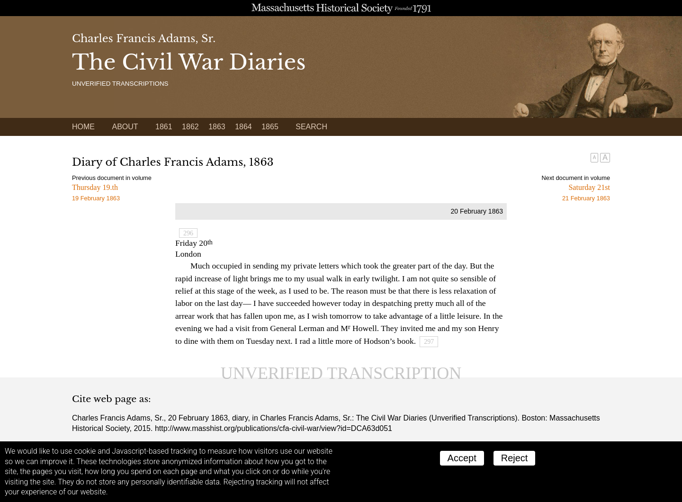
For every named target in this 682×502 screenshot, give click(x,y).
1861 (163, 127)
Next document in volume (576, 177)
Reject (514, 458)
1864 (243, 127)
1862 (190, 127)
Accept (462, 458)
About (125, 127)
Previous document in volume (112, 177)
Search (311, 127)
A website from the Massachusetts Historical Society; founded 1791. (341, 8)
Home (83, 127)
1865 (269, 127)
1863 (216, 127)
